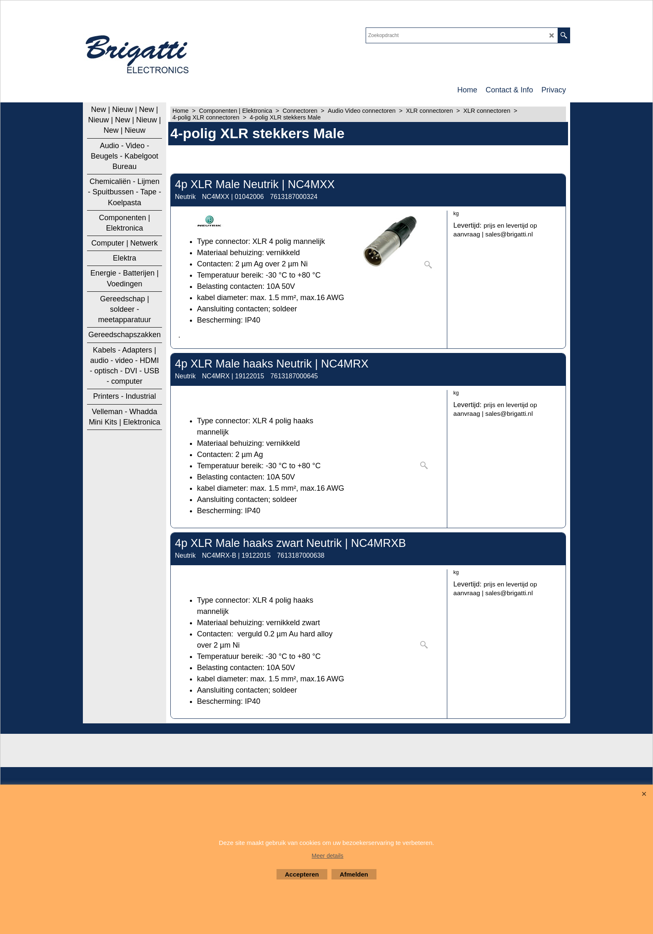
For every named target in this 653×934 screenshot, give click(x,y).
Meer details (327, 855)
